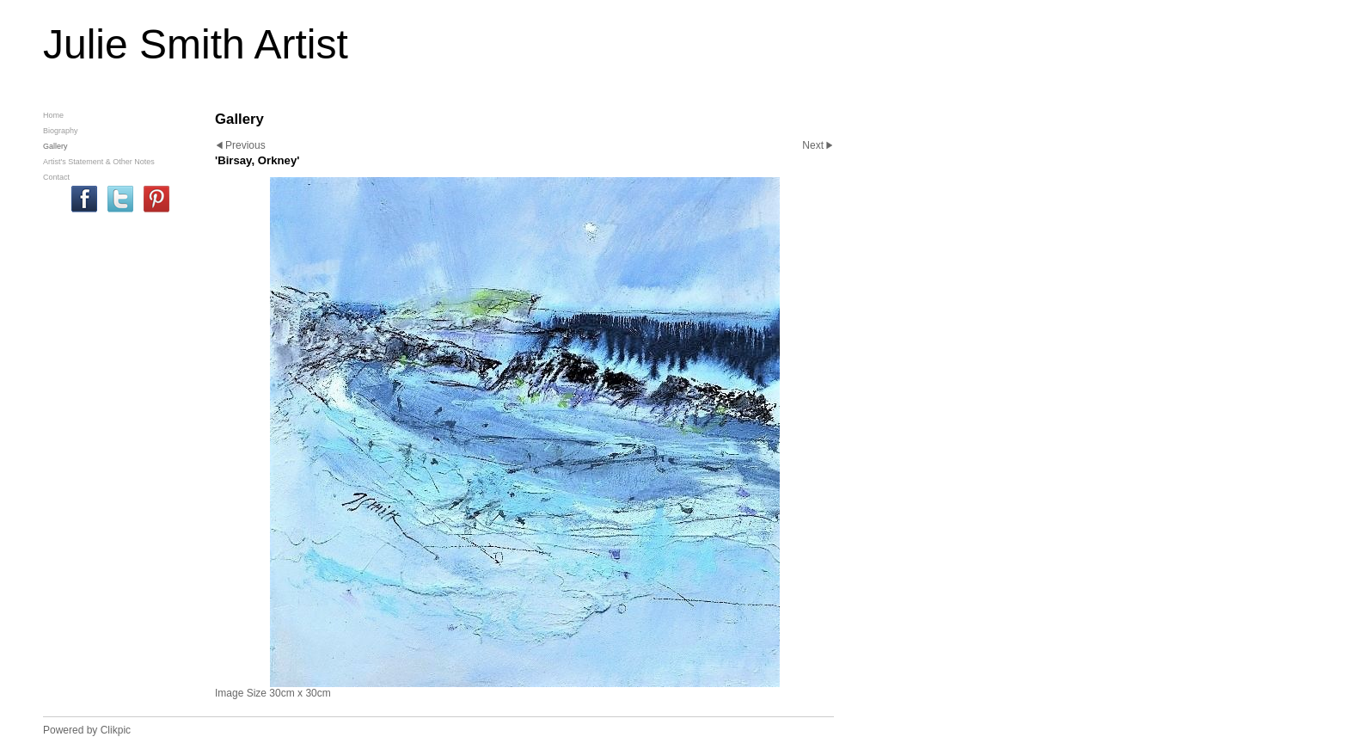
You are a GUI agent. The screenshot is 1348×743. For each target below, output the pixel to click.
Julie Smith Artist (195, 44)
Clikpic (116, 730)
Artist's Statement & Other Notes (99, 161)
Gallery (55, 146)
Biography (60, 130)
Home (53, 115)
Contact (56, 177)
